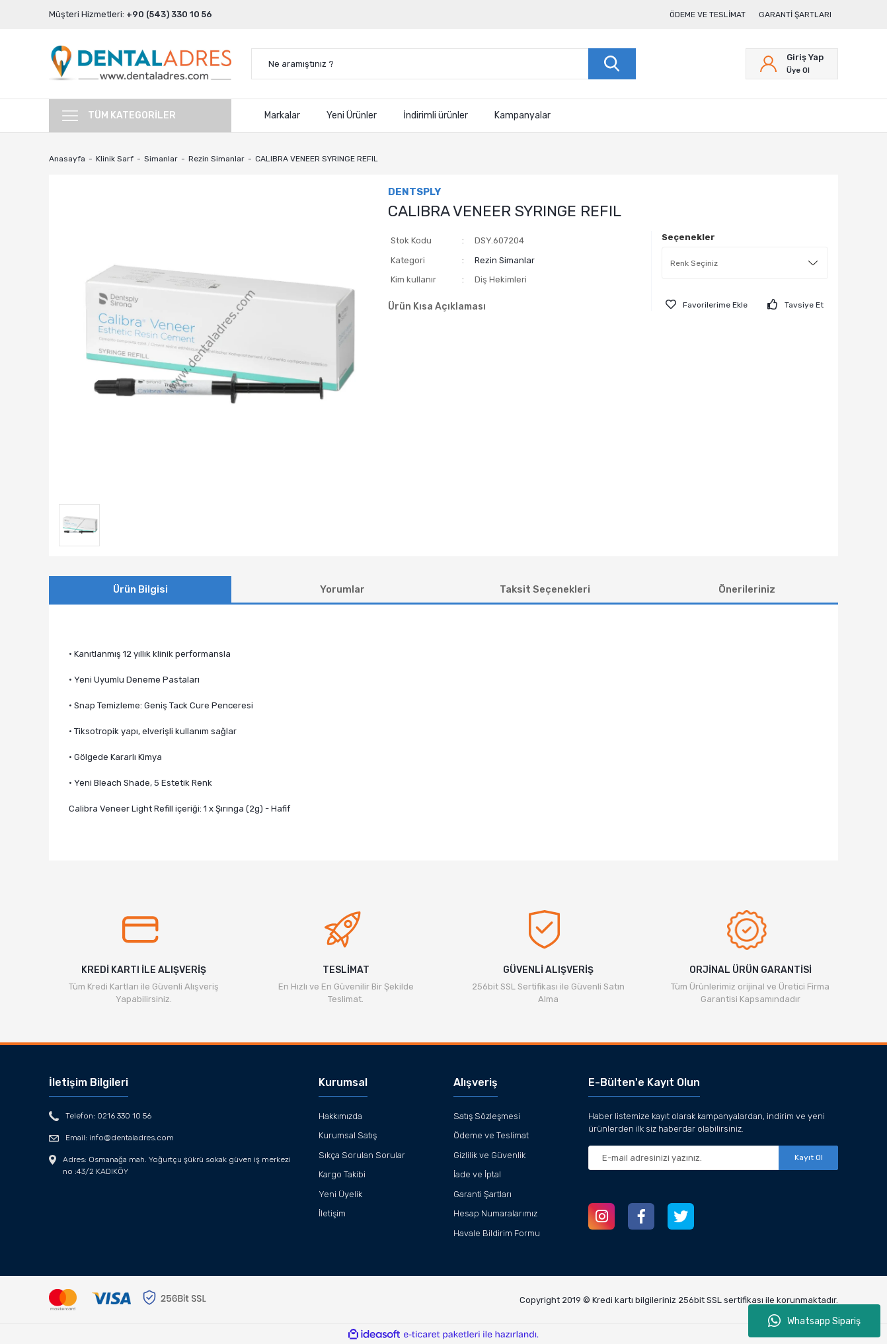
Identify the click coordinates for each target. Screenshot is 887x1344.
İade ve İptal (477, 1174)
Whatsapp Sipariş (814, 1321)
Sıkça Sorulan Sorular (362, 1155)
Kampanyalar (522, 115)
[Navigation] (140, 115)
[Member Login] (792, 63)
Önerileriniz (746, 589)
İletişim (332, 1213)
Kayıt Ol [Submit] (808, 1157)
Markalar (282, 115)
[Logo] (140, 64)
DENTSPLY (414, 192)
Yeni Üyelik (340, 1194)
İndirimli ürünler (435, 115)
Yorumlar (342, 589)
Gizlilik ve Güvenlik (489, 1155)
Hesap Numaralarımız (495, 1213)
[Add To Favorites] (707, 305)
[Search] (443, 63)
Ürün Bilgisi (140, 589)
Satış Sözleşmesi (486, 1116)
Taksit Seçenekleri (545, 589)
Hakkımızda (340, 1116)
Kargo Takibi (342, 1174)
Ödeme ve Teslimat (708, 14)
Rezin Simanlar (505, 260)
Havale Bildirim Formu (496, 1233)
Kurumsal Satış (348, 1135)
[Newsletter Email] (713, 1158)
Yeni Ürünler (352, 115)
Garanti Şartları (795, 14)
